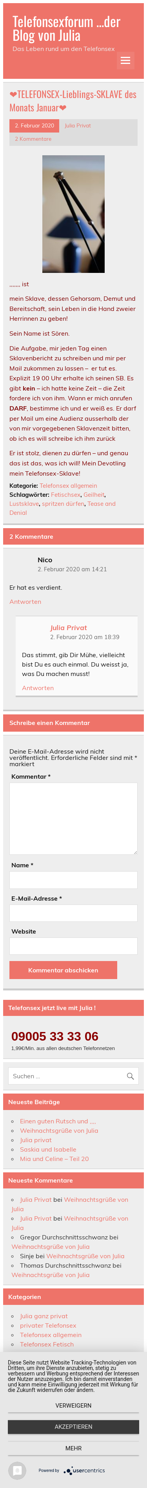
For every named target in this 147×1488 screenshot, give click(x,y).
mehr (73, 1448)
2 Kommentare (33, 138)
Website (23, 931)
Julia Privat (78, 125)
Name (22, 865)
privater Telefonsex (48, 1325)
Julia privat (36, 1140)
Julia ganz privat (44, 1316)
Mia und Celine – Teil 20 (54, 1159)
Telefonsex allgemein (68, 485)
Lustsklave (24, 503)
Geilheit (93, 494)
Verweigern (74, 1405)
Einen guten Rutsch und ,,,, (58, 1121)
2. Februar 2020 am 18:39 (85, 637)
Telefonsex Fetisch (47, 1344)
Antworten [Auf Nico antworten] (25, 601)
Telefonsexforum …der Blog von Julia (66, 28)
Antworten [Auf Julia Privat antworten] (38, 688)
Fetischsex (65, 494)
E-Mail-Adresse (36, 898)
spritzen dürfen (63, 503)
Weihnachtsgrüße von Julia (59, 1130)
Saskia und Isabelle (48, 1149)
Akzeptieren (73, 1426)
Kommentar (31, 776)
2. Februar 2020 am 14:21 (72, 569)
